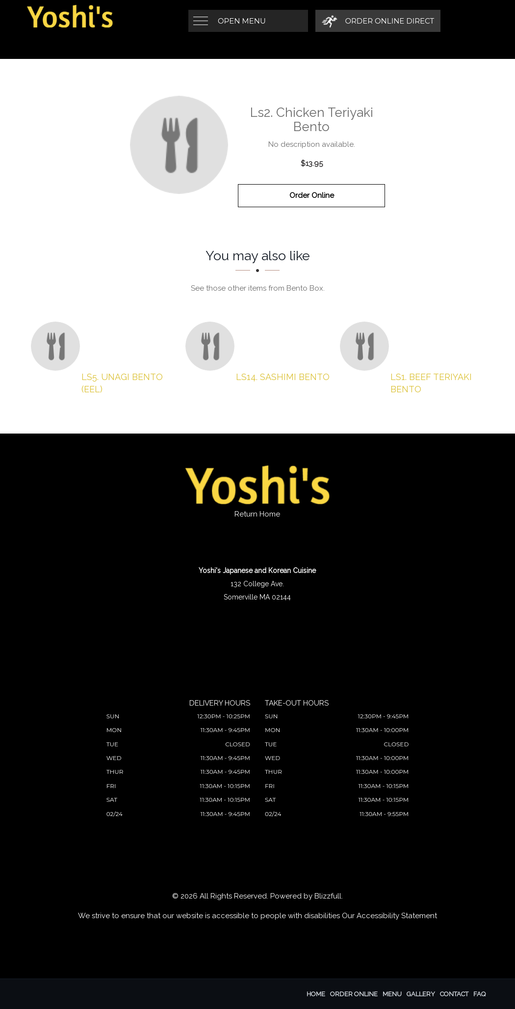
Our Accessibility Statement (389, 915)
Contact (454, 994)
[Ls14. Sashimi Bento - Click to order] (212, 346)
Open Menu (242, 21)
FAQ (479, 994)
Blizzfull (327, 896)
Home (316, 994)
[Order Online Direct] (377, 21)
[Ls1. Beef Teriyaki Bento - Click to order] (367, 346)
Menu (392, 994)
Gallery (421, 994)
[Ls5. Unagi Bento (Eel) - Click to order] (58, 346)
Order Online (311, 195)
